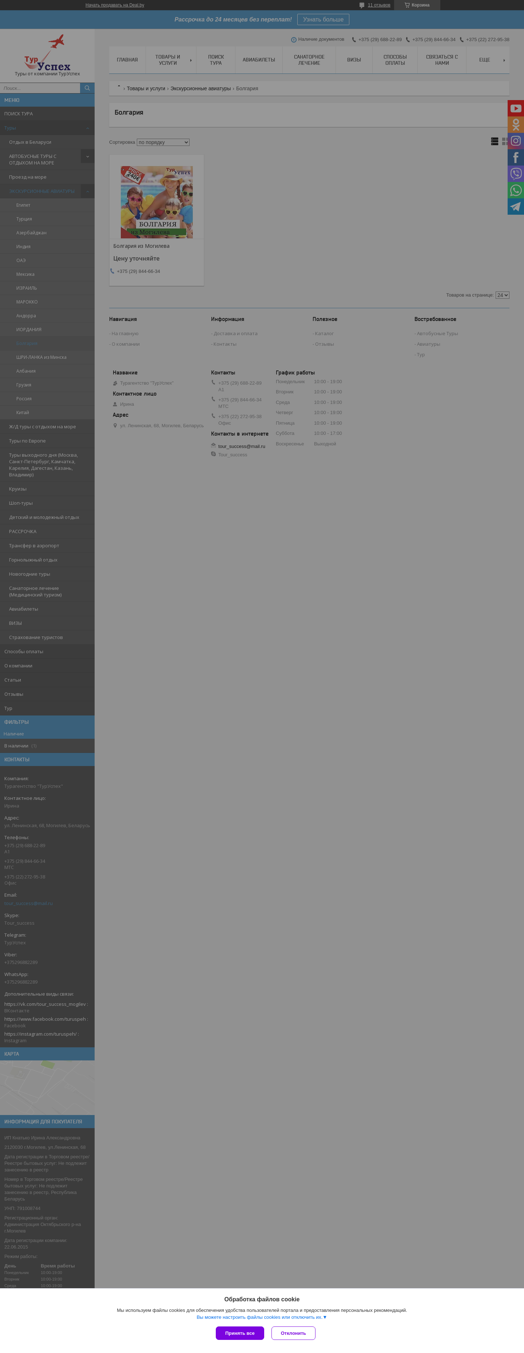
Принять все (240, 1333)
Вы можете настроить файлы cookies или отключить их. (259, 1317)
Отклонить (293, 1333)
